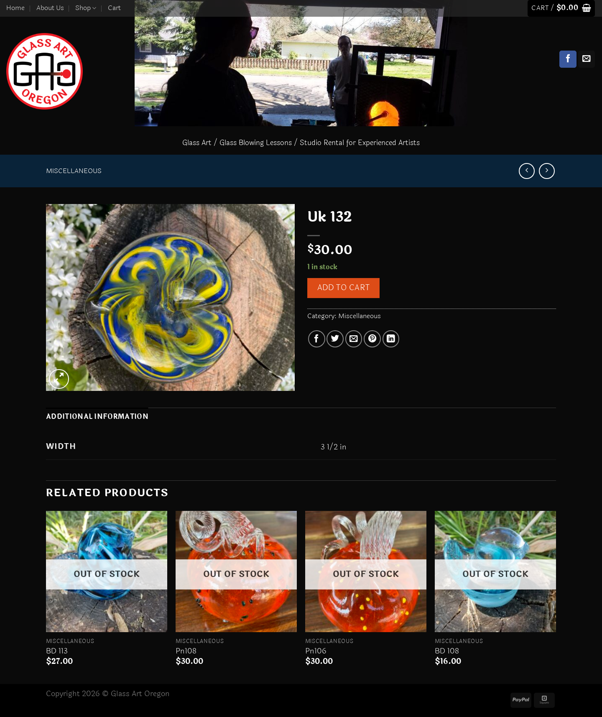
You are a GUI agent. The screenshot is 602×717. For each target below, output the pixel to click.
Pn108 (186, 651)
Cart (114, 8)
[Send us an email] (586, 59)
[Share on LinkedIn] (391, 338)
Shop (85, 8)
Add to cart (343, 287)
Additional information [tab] (97, 417)
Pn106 (316, 651)
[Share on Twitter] (335, 338)
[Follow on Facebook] (567, 59)
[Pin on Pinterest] (372, 338)
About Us (50, 8)
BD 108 (447, 651)
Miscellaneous (74, 171)
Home (15, 8)
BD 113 (57, 651)
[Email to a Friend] (353, 338)
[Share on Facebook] (316, 338)
